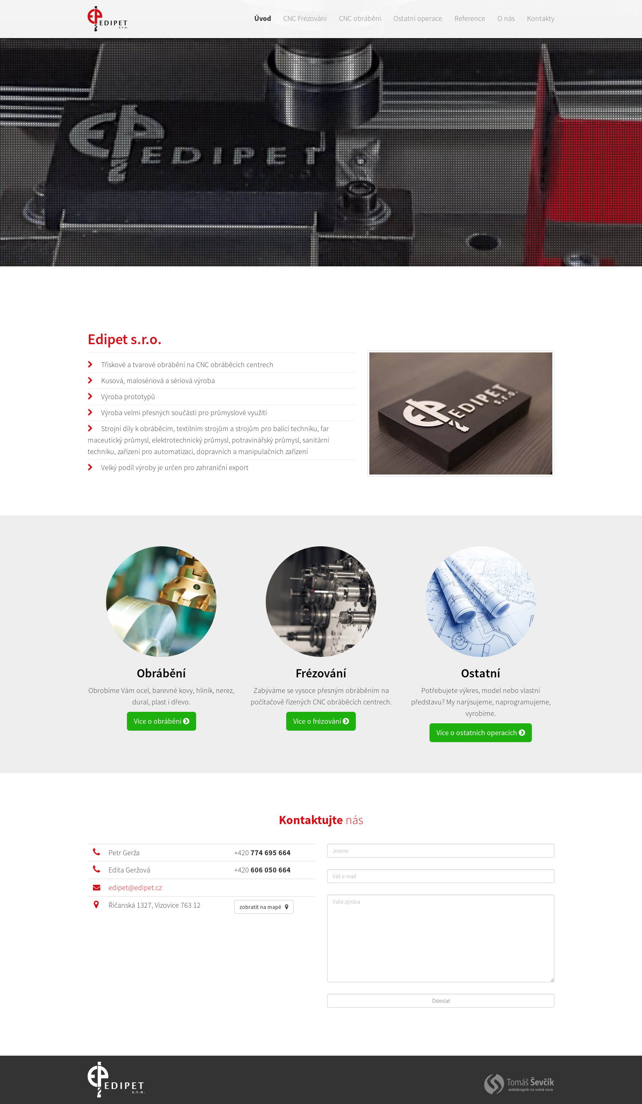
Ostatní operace (417, 18)
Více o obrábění (161, 721)
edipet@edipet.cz (135, 887)
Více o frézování (321, 721)
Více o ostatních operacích (480, 732)
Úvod (262, 18)
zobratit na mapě (264, 907)
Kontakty (540, 18)
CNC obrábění (360, 18)
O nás (506, 18)
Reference (469, 18)
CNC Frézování (305, 18)
